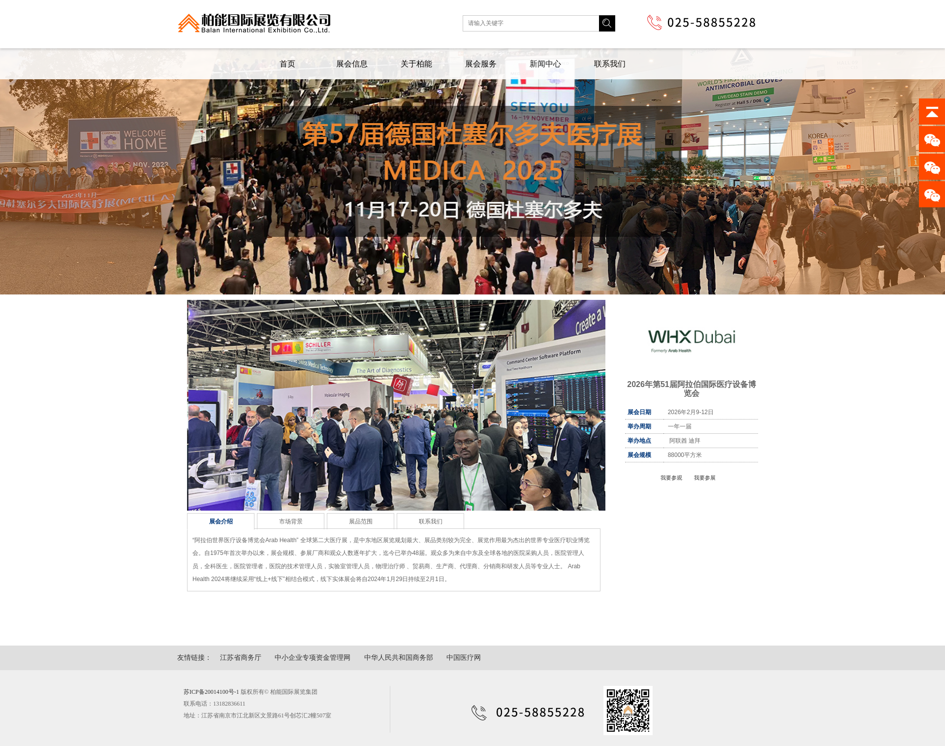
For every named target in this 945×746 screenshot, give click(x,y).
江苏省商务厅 (240, 657)
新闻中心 (545, 64)
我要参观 (671, 478)
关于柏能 (416, 64)
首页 (287, 64)
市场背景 (291, 521)
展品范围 (361, 521)
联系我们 (610, 64)
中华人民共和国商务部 (398, 657)
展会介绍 (221, 521)
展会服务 (481, 64)
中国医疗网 (463, 657)
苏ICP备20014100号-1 (211, 691)
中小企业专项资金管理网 (312, 657)
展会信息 (352, 64)
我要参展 (705, 478)
